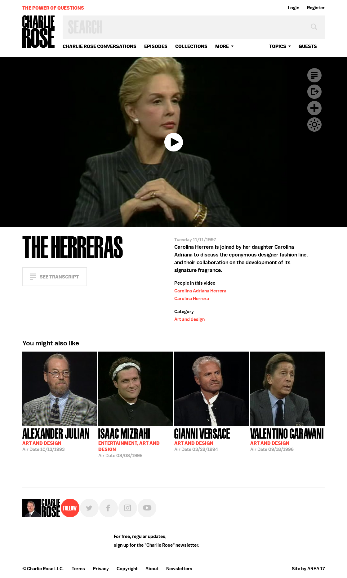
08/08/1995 (129, 442)
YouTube (147, 508)
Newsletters (179, 569)
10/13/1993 (56, 439)
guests (308, 46)
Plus (314, 108)
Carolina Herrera (191, 299)
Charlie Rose (38, 32)
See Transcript (59, 277)
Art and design (189, 319)
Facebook (108, 508)
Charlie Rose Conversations (99, 46)
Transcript (314, 75)
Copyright (127, 569)
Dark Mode (314, 124)
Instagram (127, 508)
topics (277, 46)
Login (293, 8)
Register (316, 8)
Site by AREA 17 (308, 569)
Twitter (89, 508)
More (222, 46)
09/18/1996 (287, 439)
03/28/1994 (202, 439)
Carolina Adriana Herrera (200, 291)
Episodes (155, 46)
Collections (191, 46)
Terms (78, 569)
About (151, 569)
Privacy (101, 569)
